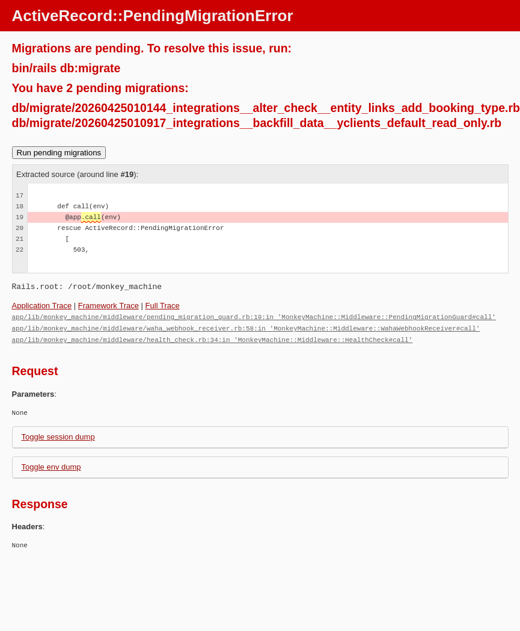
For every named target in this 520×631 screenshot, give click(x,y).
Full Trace (162, 305)
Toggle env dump (51, 465)
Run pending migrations (59, 152)
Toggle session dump (58, 435)
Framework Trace (108, 305)
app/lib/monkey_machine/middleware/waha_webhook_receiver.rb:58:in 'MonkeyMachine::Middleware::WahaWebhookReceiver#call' (246, 327)
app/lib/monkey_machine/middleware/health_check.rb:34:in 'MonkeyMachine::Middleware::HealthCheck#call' (212, 338)
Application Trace (42, 305)
